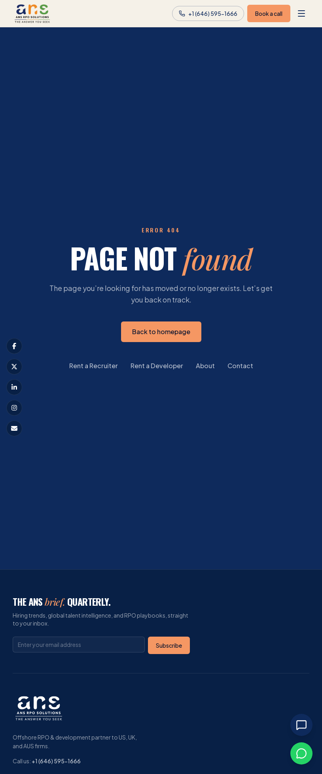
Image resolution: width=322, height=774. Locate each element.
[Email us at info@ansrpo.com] (14, 428)
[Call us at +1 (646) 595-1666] (208, 13)
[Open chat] (301, 725)
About (205, 365)
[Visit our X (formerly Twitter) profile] (14, 367)
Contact (240, 365)
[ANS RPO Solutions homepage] (32, 13)
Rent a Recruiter (93, 365)
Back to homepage (161, 331)
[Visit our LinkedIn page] (14, 387)
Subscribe (169, 645)
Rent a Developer (157, 365)
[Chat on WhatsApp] (301, 753)
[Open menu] (301, 13)
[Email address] (79, 644)
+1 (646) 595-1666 (56, 760)
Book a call (268, 13)
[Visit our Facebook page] (14, 346)
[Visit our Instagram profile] (14, 408)
